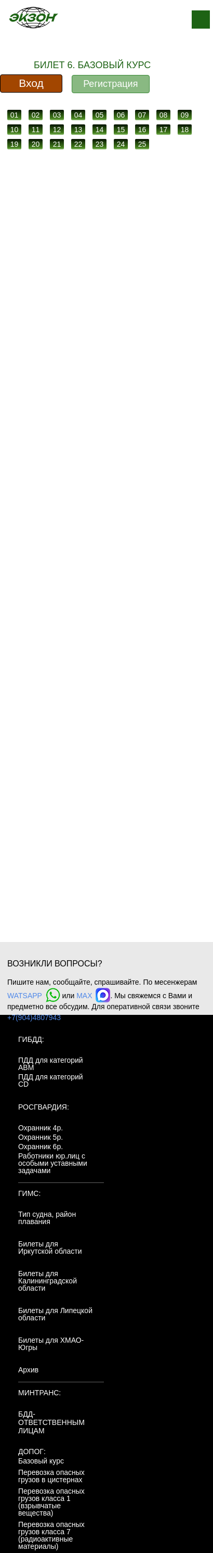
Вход (31, 83)
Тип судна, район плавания (47, 1218)
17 (163, 129)
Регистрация (110, 84)
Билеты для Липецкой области (55, 1314)
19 (14, 144)
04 (78, 115)
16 (142, 129)
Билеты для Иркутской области (50, 1247)
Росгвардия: (43, 1107)
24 (121, 144)
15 (121, 129)
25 (142, 144)
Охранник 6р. (40, 1146)
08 (163, 115)
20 (36, 144)
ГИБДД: (31, 1039)
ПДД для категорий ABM (50, 1064)
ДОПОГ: (32, 1451)
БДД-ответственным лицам (51, 1422)
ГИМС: (29, 1193)
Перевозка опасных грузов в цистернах (51, 1476)
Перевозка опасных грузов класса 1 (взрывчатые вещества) (51, 1502)
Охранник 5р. (40, 1137)
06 (121, 115)
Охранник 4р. (40, 1128)
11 (36, 129)
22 (78, 144)
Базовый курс (41, 1461)
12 (57, 129)
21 (57, 144)
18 (185, 129)
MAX (93, 995)
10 (14, 129)
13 (78, 129)
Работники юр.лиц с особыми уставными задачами (52, 1163)
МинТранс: (39, 1393)
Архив (28, 1370)
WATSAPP (33, 995)
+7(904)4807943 (34, 1017)
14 (100, 129)
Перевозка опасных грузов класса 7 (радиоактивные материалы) (51, 1535)
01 (14, 115)
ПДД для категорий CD (50, 1080)
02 (36, 115)
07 (142, 115)
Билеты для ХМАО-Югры (51, 1344)
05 (100, 115)
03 (57, 115)
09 (185, 115)
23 (100, 144)
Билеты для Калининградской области (47, 1280)
